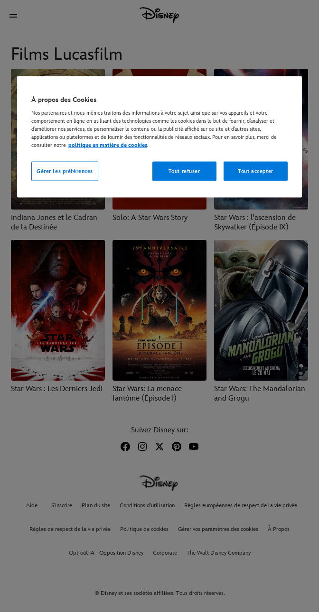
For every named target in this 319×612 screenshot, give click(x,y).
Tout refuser (184, 171)
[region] (159, 137)
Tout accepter (255, 171)
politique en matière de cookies (107, 145)
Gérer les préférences (65, 171)
